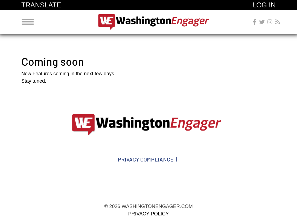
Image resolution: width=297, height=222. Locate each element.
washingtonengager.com (155, 21)
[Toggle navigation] (27, 22)
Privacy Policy (148, 214)
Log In (264, 5)
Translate (41, 5)
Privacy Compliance (146, 159)
